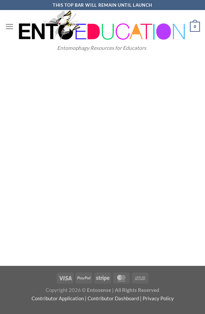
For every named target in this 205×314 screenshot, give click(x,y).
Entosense (99, 290)
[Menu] (9, 26)
